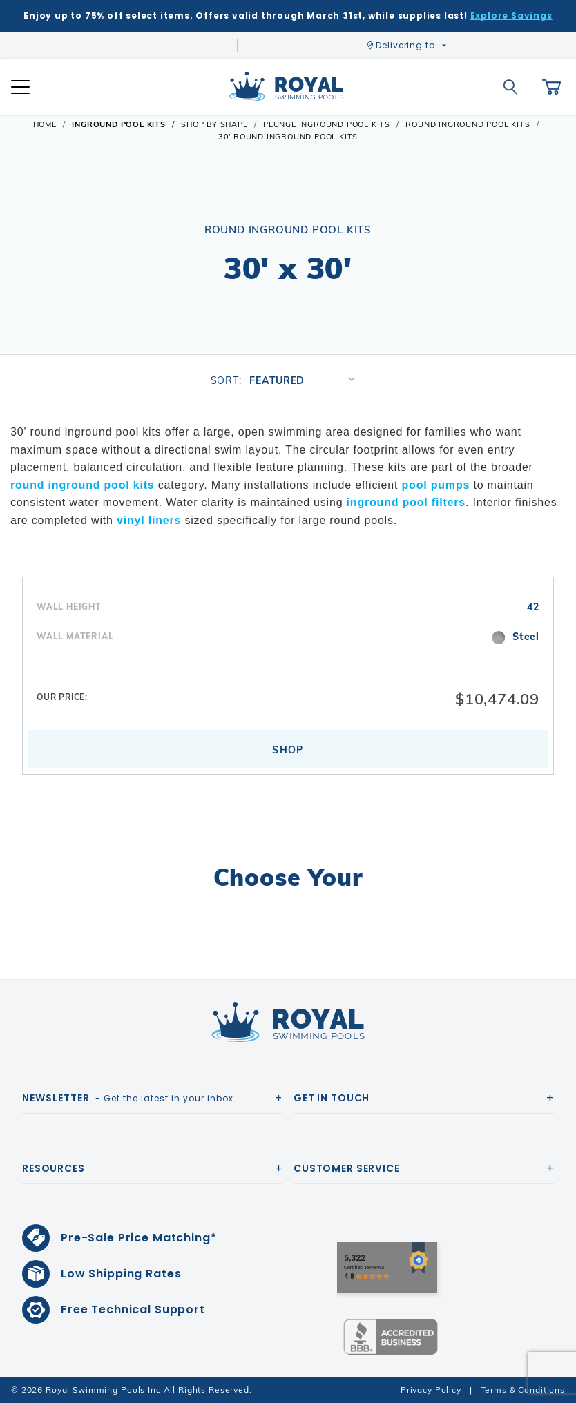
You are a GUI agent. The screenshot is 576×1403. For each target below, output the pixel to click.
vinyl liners (149, 520)
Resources (53, 1168)
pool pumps (436, 485)
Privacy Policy (431, 1389)
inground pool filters (406, 502)
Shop (288, 750)
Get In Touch (331, 1098)
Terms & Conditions (523, 1389)
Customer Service (347, 1168)
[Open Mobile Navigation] (20, 87)
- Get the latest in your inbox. (129, 1098)
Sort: (226, 380)
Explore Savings (511, 15)
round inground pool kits (82, 485)
